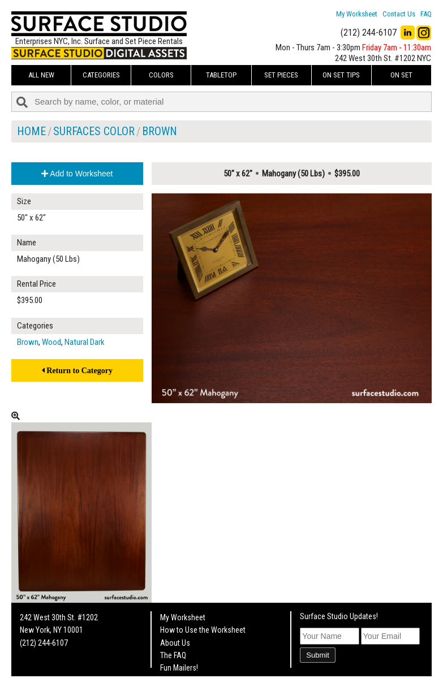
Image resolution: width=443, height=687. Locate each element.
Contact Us (398, 14)
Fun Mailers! (179, 667)
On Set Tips (341, 75)
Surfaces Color (94, 131)
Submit (317, 655)
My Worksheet (356, 14)
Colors (161, 75)
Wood (51, 342)
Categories (101, 75)
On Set (401, 75)
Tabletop (221, 75)
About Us (175, 642)
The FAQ (173, 655)
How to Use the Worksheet (203, 629)
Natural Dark (84, 342)
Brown (159, 131)
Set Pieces (281, 75)
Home (31, 131)
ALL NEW (41, 75)
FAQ (426, 14)
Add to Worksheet (77, 173)
